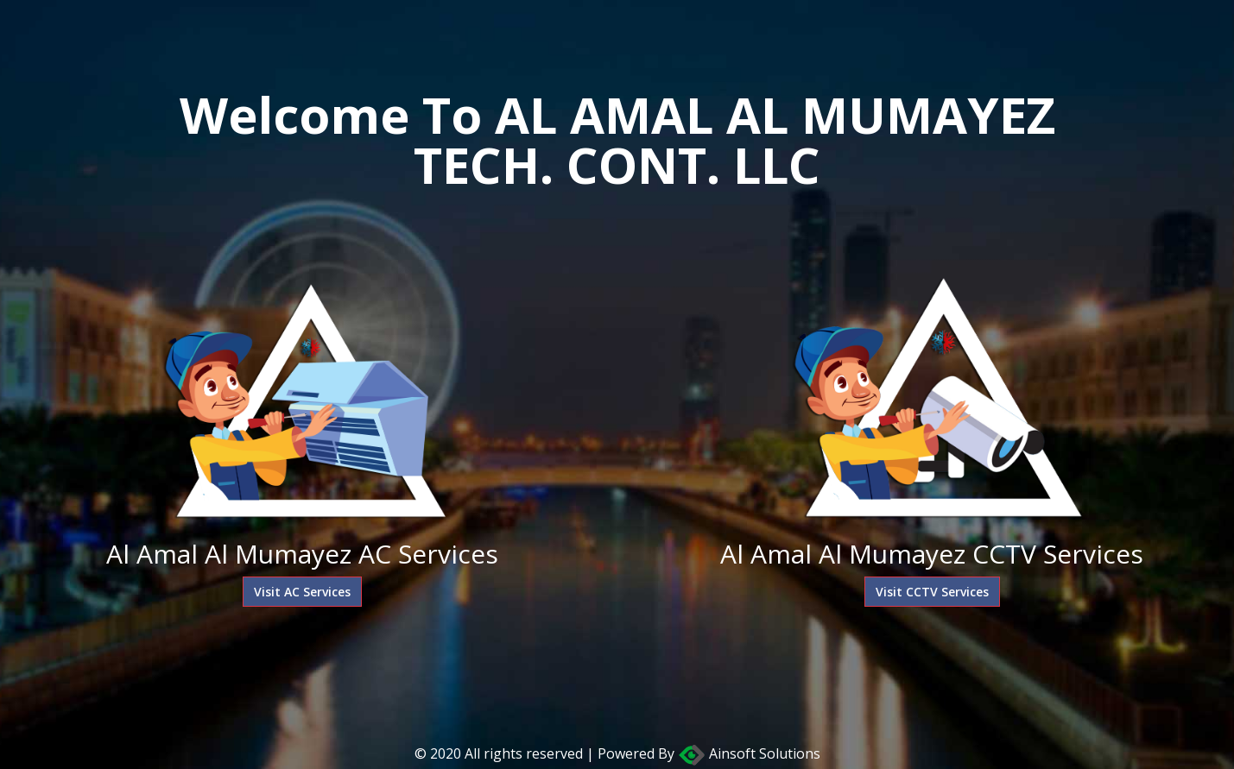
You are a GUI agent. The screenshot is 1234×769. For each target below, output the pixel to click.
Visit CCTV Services (932, 591)
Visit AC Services (302, 591)
